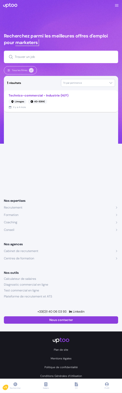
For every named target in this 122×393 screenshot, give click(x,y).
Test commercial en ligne (21, 290)
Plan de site (61, 349)
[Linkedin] (77, 312)
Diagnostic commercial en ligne (26, 285)
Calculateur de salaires (20, 279)
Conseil (9, 230)
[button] (8, 386)
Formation (11, 215)
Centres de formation (19, 258)
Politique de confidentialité (61, 367)
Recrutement (13, 207)
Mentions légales (61, 358)
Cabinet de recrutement (21, 251)
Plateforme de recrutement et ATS (28, 296)
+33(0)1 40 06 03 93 (51, 312)
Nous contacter (61, 320)
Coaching (10, 222)
